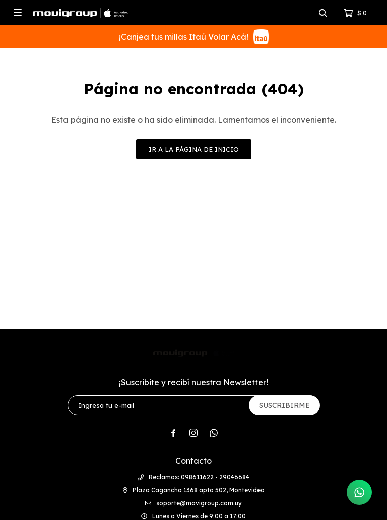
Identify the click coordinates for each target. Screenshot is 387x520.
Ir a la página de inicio (194, 149)
